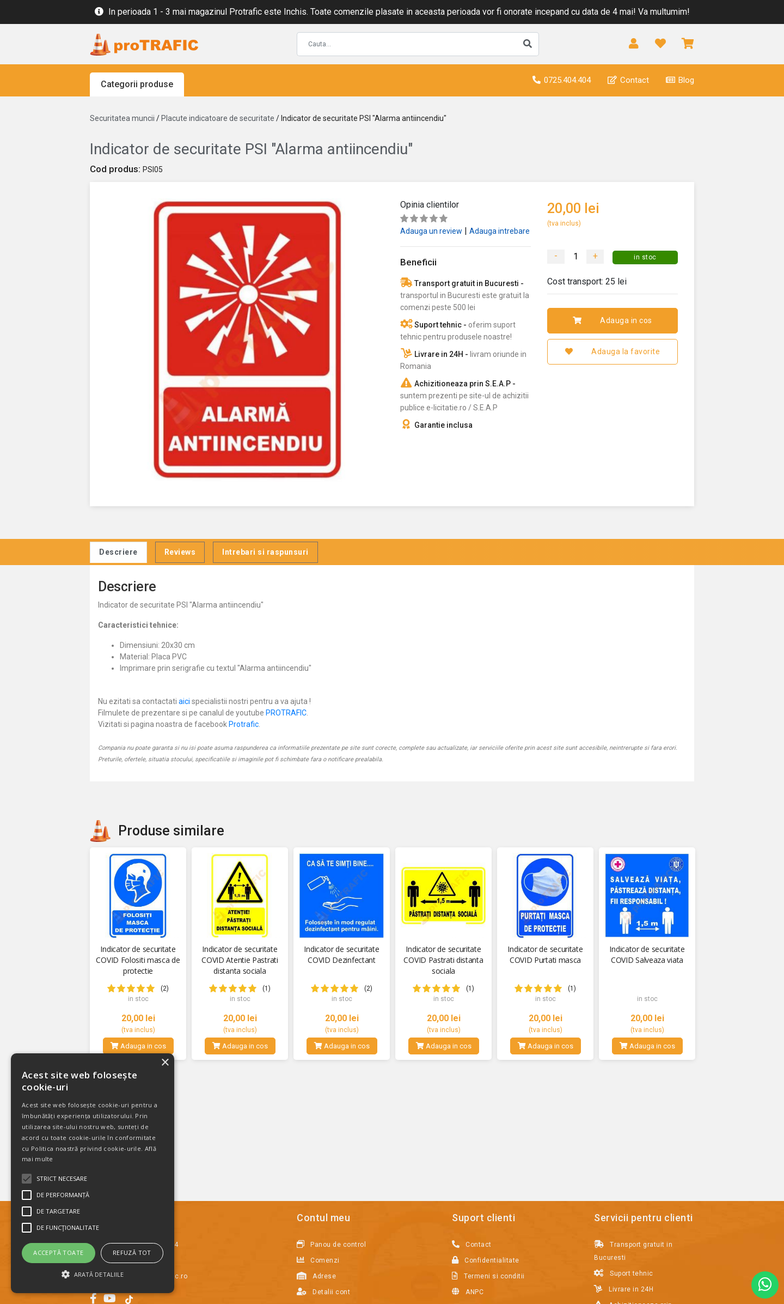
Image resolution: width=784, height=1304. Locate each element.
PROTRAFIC (286, 712)
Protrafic (244, 724)
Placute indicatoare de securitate (217, 118)
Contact (628, 80)
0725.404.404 (561, 80)
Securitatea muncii (122, 118)
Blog (680, 80)
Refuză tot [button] (132, 1252)
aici (184, 701)
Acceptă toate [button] (58, 1252)
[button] (92, 1274)
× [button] (165, 1063)
